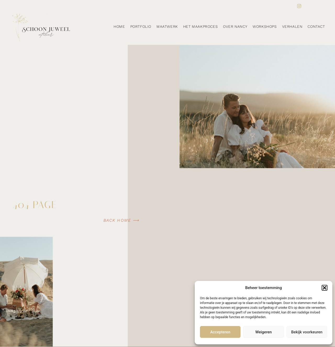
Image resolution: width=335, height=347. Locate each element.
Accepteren (220, 332)
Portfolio (140, 26)
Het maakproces (200, 26)
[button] (324, 287)
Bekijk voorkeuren (306, 332)
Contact (316, 26)
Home (119, 26)
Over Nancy (235, 26)
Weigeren (263, 332)
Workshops (265, 26)
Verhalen (292, 26)
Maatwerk (167, 26)
